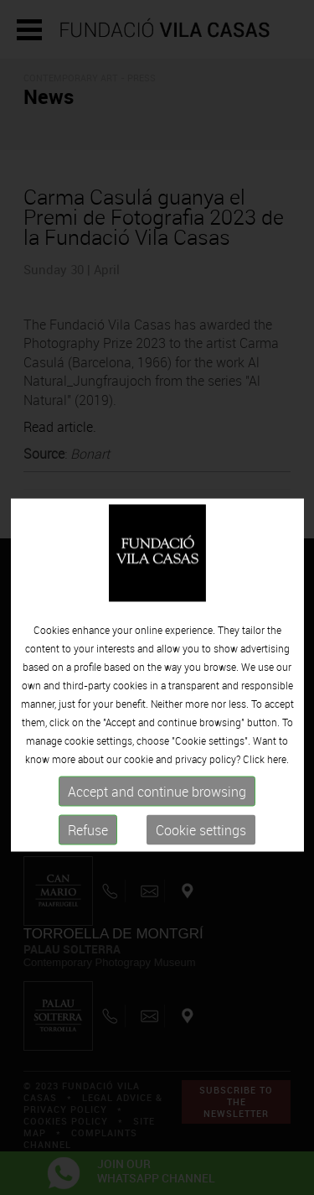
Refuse (88, 855)
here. (278, 784)
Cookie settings (201, 855)
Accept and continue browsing (157, 817)
